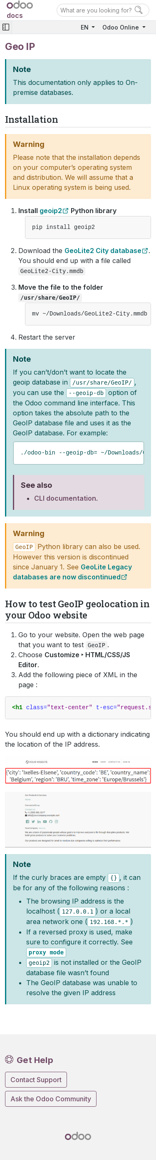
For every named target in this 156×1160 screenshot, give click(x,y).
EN (85, 27)
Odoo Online (121, 27)
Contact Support (36, 1080)
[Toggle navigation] (6, 27)
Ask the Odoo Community (50, 1099)
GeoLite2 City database (102, 250)
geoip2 (51, 210)
